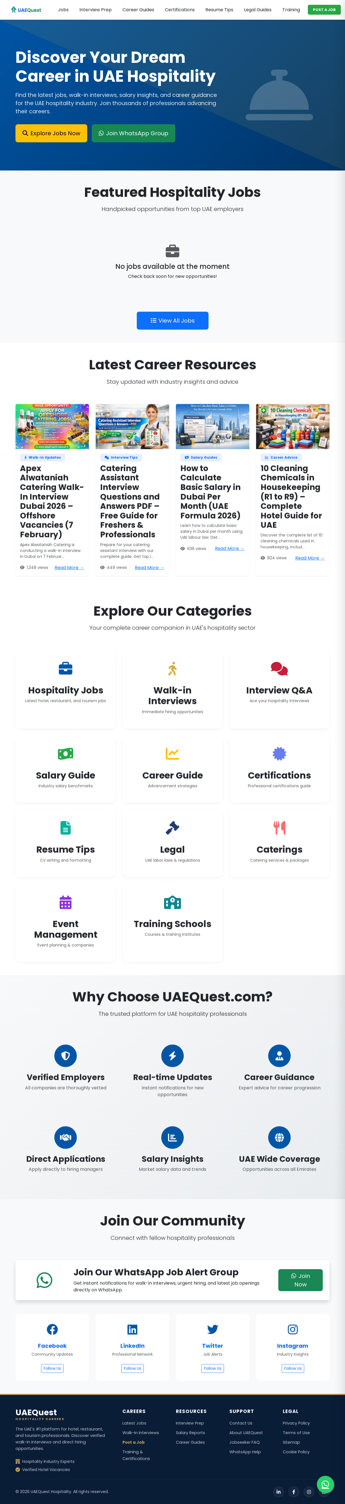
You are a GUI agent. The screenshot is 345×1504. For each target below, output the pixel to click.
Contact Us (240, 1423)
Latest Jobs (134, 1423)
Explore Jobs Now (51, 133)
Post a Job (133, 1442)
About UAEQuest (246, 1433)
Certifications (180, 9)
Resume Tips (219, 9)
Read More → (69, 595)
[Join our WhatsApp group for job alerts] (325, 1484)
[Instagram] (309, 1492)
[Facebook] (293, 1492)
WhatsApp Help (245, 1452)
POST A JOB (324, 9)
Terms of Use (296, 1433)
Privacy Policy (296, 1423)
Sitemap (291, 1442)
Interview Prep (95, 9)
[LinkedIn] (278, 1492)
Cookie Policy (296, 1452)
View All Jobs (173, 348)
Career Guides (138, 9)
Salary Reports (190, 1433)
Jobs (63, 9)
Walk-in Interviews (140, 1433)
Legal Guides (258, 9)
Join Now (300, 1307)
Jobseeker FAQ (244, 1442)
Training (291, 9)
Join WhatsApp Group (133, 133)
